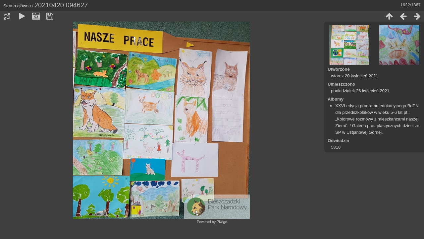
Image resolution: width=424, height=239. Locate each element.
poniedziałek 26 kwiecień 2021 (360, 90)
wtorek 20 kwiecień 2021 (354, 75)
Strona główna (17, 5)
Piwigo (222, 222)
